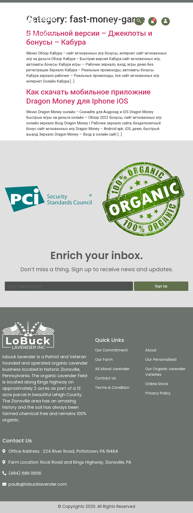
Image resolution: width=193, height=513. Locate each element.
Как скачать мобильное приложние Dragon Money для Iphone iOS (88, 96)
